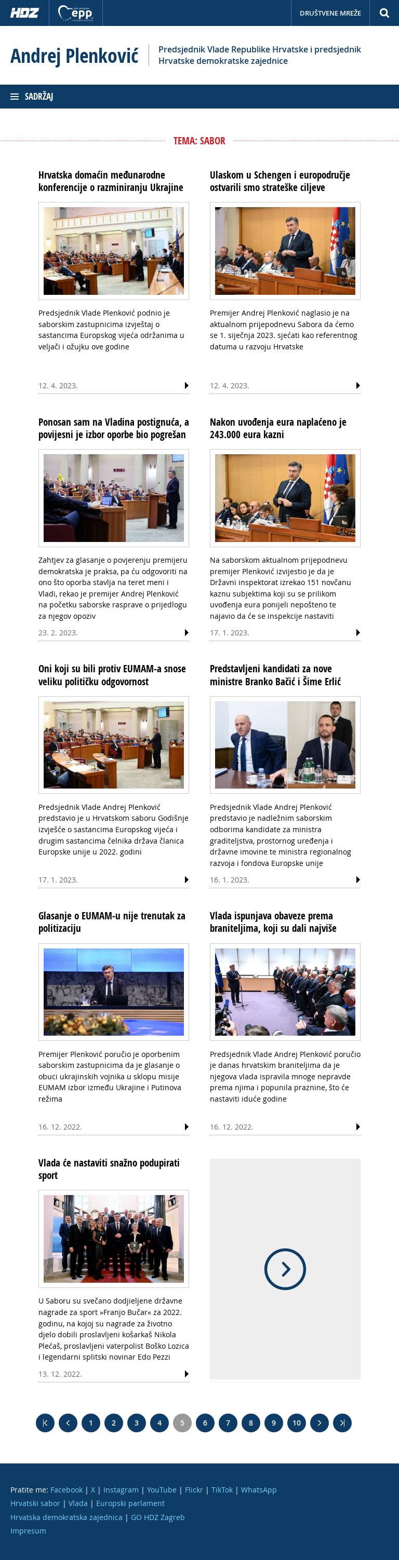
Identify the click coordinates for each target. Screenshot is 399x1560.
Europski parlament (130, 1503)
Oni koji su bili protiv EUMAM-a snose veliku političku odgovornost (112, 675)
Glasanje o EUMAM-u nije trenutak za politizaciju (111, 922)
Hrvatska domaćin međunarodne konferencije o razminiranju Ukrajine (110, 181)
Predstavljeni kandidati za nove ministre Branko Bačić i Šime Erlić (275, 675)
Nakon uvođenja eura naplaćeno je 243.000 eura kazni (278, 428)
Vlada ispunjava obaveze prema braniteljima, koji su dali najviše (273, 922)
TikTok (222, 1490)
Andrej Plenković (74, 55)
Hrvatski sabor (35, 1503)
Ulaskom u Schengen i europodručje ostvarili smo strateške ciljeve (280, 181)
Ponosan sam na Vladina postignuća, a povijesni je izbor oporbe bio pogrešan (113, 428)
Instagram (121, 1490)
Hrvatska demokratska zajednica (66, 1517)
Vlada (78, 1503)
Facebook (66, 1490)
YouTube (162, 1490)
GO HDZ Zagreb (158, 1517)
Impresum (28, 1531)
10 (296, 1423)
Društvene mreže (330, 13)
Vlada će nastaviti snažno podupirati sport (109, 1169)
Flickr (194, 1490)
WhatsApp (259, 1490)
